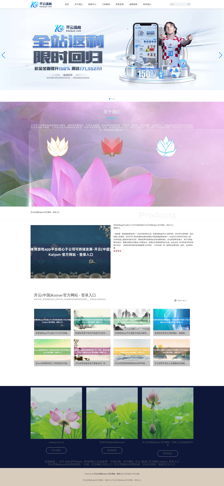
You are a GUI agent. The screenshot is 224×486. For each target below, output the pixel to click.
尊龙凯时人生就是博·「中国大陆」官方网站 (109, 461)
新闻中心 (92, 4)
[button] (221, 55)
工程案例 (106, 4)
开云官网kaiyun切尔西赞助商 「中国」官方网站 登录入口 (80, 464)
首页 (67, 4)
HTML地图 (135, 474)
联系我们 (147, 4)
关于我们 (79, 4)
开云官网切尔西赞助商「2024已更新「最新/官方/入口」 (146, 464)
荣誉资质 (120, 4)
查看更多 (117, 251)
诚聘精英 (133, 4)
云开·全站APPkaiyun (71, 461)
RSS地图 (127, 474)
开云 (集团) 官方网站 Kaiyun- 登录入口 (157, 461)
